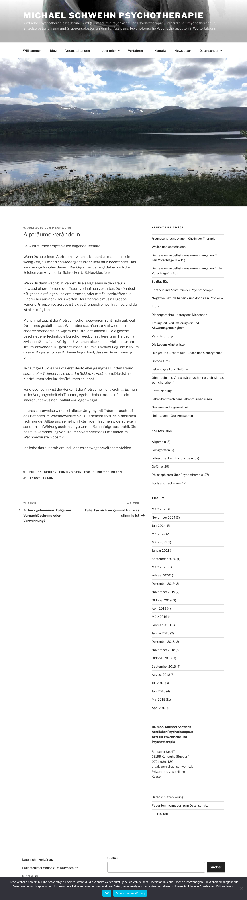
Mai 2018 (158, 699)
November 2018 (163, 649)
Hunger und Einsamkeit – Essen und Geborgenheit (187, 352)
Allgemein (159, 441)
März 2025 (159, 508)
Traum (48, 477)
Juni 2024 (159, 525)
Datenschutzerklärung (167, 796)
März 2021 (159, 541)
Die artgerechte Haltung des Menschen (179, 314)
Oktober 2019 (162, 599)
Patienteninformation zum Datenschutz (180, 805)
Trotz (155, 305)
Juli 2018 (158, 682)
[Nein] (241, 888)
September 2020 (164, 558)
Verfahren (137, 50)
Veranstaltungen (79, 50)
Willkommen (32, 50)
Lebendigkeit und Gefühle (170, 368)
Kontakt (160, 50)
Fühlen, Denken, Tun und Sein (55, 471)
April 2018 (159, 707)
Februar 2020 (161, 574)
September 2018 (164, 666)
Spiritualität (160, 281)
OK (107, 893)
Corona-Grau (161, 360)
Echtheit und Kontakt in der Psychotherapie (182, 289)
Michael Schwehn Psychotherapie (113, 15)
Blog (53, 50)
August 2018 (161, 674)
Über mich (111, 50)
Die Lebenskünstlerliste (168, 344)
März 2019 (159, 616)
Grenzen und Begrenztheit (170, 406)
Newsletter (182, 50)
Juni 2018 (158, 690)
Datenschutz (211, 50)
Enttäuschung (162, 390)
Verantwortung (162, 335)
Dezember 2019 (163, 583)
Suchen (112, 857)
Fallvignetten (161, 449)
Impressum (160, 813)
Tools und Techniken (103, 471)
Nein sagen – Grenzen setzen (172, 415)
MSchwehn (61, 227)
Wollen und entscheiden (169, 246)
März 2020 (160, 566)
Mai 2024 (158, 533)
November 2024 (163, 517)
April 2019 (159, 608)
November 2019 (163, 591)
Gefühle (157, 466)
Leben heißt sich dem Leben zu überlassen (182, 398)
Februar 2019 (161, 624)
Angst (35, 477)
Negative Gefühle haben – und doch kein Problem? (187, 297)
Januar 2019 (160, 632)
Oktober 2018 (162, 657)
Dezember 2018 (163, 641)
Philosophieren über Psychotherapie (177, 474)
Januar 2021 (160, 550)
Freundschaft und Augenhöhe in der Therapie (183, 238)
